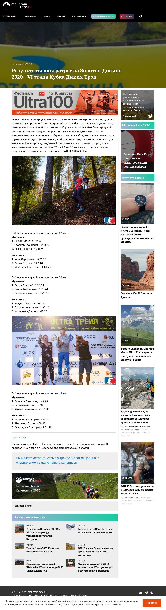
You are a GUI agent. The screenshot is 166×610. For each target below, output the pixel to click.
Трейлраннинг (9, 16)
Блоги (47, 16)
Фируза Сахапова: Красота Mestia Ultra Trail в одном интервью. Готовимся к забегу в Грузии (137, 354)
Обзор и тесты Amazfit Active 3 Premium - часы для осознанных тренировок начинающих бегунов (137, 234)
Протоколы (19, 437)
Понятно (152, 602)
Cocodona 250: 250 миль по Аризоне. (137, 295)
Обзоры (61, 16)
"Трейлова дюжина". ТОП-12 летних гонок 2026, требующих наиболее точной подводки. (95, 567)
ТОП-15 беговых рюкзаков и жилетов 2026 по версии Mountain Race (137, 489)
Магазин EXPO (79, 16)
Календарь (126, 16)
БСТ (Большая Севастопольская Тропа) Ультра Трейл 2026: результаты (95, 551)
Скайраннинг (30, 16)
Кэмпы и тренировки (103, 16)
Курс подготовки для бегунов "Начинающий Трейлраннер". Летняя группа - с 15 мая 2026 (135, 417)
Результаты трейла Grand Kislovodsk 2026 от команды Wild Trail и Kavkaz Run (44, 567)
